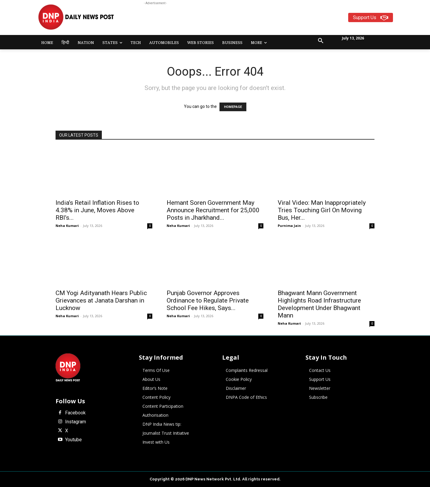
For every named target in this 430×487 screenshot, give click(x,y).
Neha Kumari (67, 225)
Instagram (75, 421)
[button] (321, 41)
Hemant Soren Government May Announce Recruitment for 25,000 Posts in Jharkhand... (213, 210)
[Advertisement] (238, 19)
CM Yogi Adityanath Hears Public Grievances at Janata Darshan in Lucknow (101, 300)
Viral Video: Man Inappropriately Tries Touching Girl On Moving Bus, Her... (322, 210)
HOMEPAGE (233, 107)
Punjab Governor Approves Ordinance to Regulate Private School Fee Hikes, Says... (208, 300)
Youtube (73, 439)
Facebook (75, 412)
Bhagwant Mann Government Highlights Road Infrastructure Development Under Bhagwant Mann (319, 304)
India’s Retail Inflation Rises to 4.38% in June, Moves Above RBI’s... (97, 210)
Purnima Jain (289, 225)
